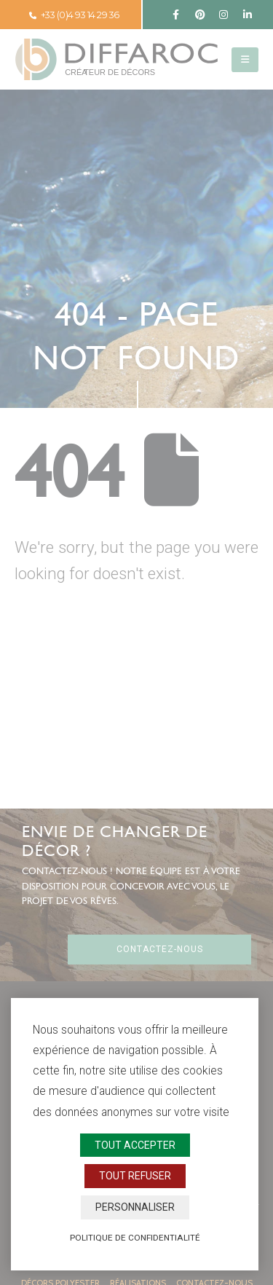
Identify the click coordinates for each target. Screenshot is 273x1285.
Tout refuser (135, 1176)
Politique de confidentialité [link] (135, 1238)
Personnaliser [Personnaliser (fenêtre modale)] (135, 1207)
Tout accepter (135, 1145)
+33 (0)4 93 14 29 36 (74, 14)
